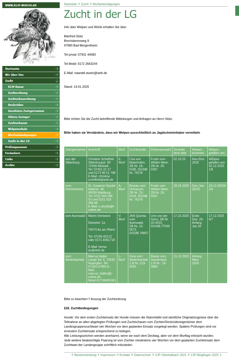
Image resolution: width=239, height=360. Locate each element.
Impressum (106, 355)
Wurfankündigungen (106, 4)
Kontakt (123, 355)
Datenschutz (140, 355)
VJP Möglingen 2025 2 (203, 355)
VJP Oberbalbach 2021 (168, 355)
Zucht (85, 4)
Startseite (70, 4)
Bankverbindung (83, 355)
